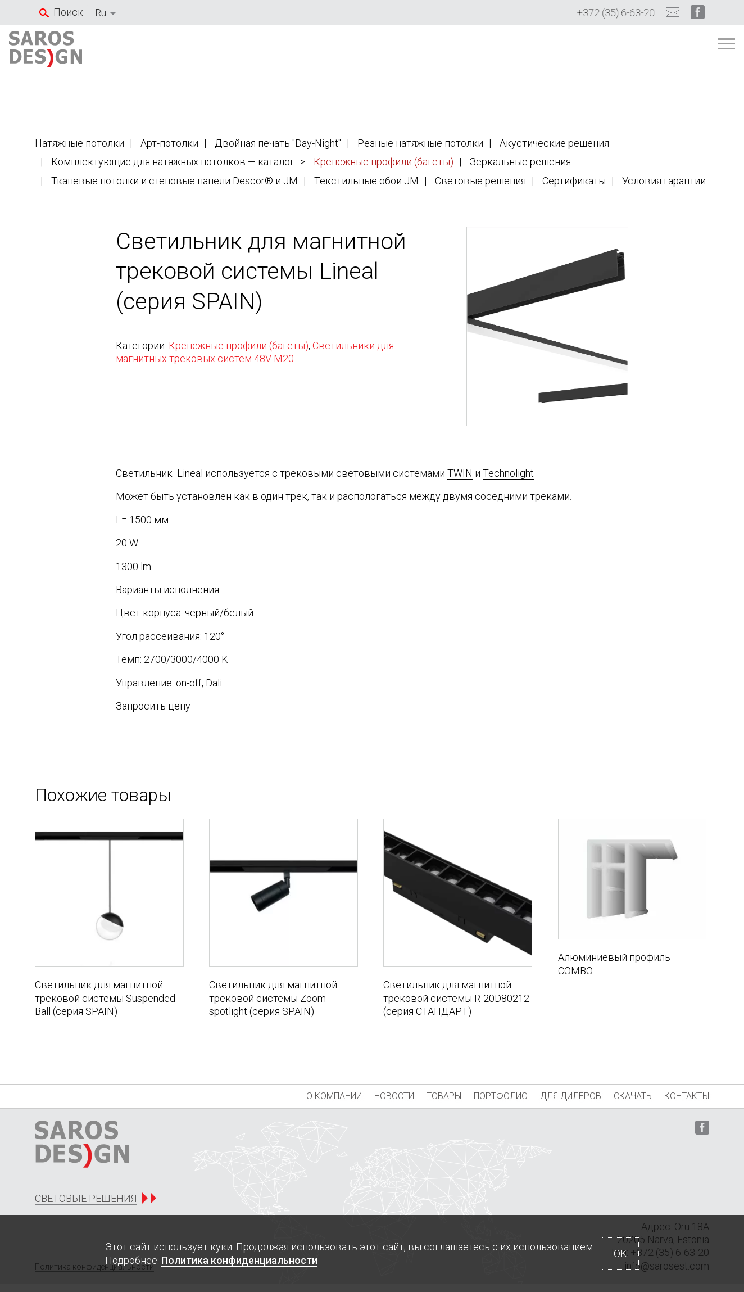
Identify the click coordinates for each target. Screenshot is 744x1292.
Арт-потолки (169, 143)
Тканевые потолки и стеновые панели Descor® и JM (174, 181)
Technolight (508, 473)
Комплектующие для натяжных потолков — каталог (172, 162)
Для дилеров (555, 1096)
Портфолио (477, 1096)
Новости (355, 1096)
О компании (287, 1096)
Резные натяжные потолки (420, 143)
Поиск (68, 12)
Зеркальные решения (520, 162)
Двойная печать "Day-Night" (278, 143)
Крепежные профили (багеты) (383, 162)
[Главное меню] (696, 49)
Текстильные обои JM (366, 181)
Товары (412, 1096)
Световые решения (480, 181)
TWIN (460, 473)
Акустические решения (554, 143)
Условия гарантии (664, 181)
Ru (100, 13)
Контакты (686, 1096)
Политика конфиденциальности (239, 1260)
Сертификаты (574, 181)
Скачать (625, 1096)
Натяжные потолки (79, 143)
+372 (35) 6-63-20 (616, 13)
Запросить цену (153, 706)
